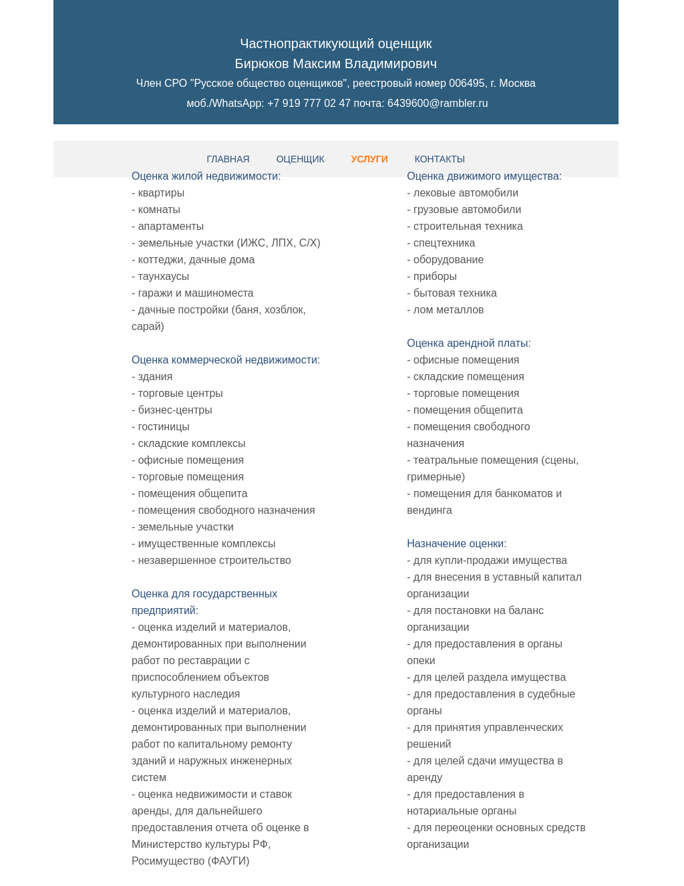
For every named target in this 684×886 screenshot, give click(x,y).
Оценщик (301, 159)
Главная (227, 159)
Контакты (440, 159)
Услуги (369, 159)
